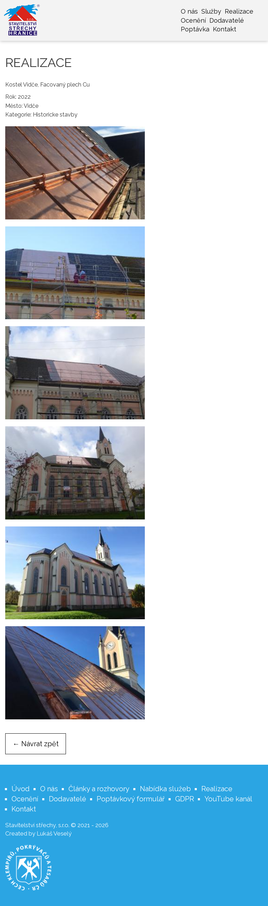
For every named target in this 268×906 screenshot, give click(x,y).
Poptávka (195, 29)
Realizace (239, 11)
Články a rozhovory (98, 789)
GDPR (184, 799)
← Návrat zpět (36, 744)
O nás (189, 11)
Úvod (21, 789)
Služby (211, 11)
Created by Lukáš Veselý (38, 833)
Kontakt (224, 29)
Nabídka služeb (165, 789)
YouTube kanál (228, 799)
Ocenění (193, 20)
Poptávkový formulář (131, 799)
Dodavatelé (226, 20)
